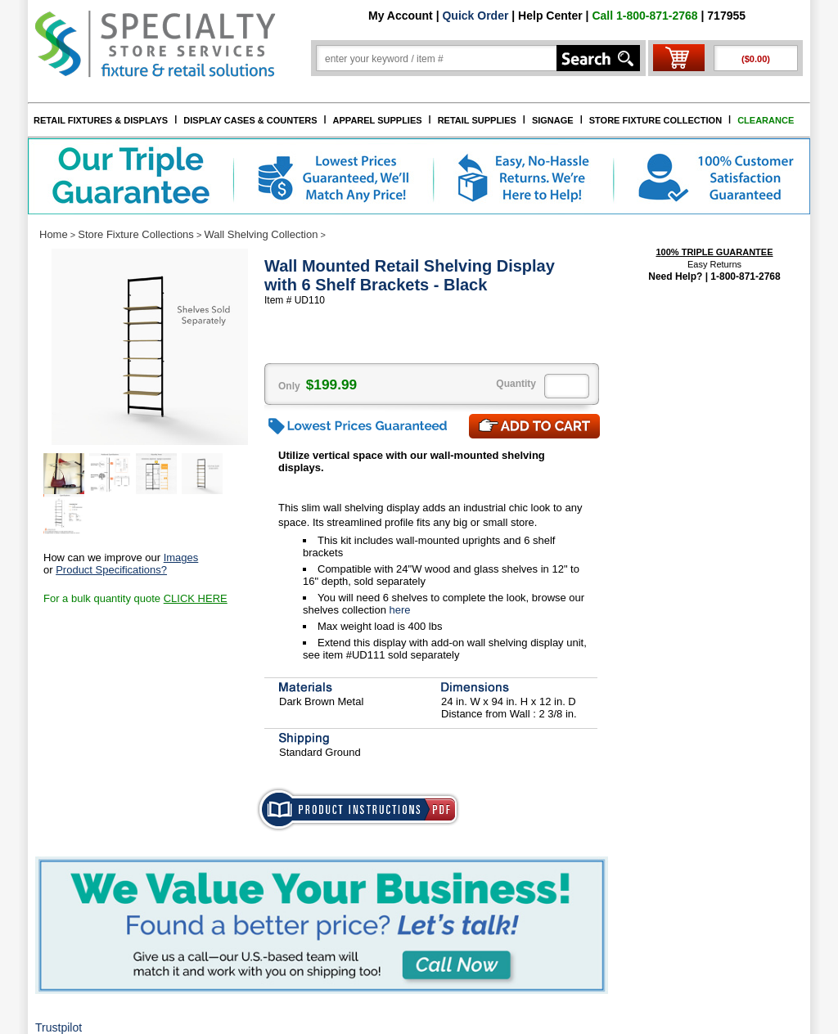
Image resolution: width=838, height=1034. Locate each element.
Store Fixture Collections (136, 234)
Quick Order (475, 15)
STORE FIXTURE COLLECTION (655, 120)
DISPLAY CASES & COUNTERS (250, 120)
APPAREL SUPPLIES (377, 120)
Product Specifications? (111, 570)
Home (53, 234)
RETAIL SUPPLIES (477, 120)
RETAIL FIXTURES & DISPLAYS (101, 120)
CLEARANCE (765, 120)
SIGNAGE (553, 120)
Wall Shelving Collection (261, 234)
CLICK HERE (196, 598)
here (398, 610)
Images (181, 557)
